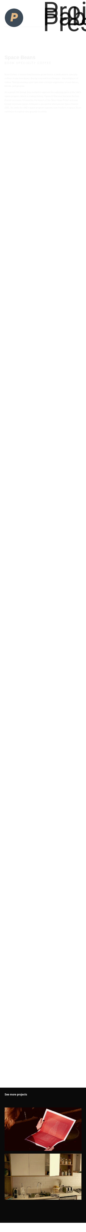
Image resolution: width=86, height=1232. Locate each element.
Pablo (62, 17)
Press (62, 23)
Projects (62, 11)
